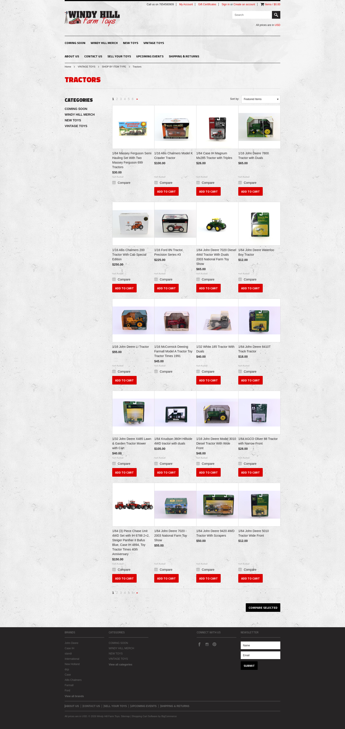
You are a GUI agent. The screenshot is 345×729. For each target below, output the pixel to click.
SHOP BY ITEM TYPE (114, 66)
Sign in (226, 4)
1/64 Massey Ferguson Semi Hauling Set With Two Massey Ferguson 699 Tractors (131, 160)
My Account (186, 4)
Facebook (199, 644)
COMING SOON (75, 42)
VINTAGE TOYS (153, 42)
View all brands (74, 696)
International (72, 658)
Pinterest (214, 644)
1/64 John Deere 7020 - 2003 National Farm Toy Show (170, 535)
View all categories (120, 664)
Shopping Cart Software (145, 716)
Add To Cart (166, 191)
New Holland (72, 664)
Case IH (69, 648)
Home (68, 66)
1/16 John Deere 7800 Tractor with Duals (253, 155)
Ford (67, 690)
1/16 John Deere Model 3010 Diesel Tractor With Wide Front (216, 443)
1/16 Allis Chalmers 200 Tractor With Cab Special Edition (129, 254)
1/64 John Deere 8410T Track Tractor (254, 349)
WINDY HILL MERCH (104, 42)
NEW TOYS (130, 42)
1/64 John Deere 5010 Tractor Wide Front (253, 533)
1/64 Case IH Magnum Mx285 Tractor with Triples (214, 155)
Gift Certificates (207, 4)
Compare (124, 182)
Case (68, 674)
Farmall (69, 685)
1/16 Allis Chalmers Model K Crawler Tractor (173, 155)
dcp (67, 669)
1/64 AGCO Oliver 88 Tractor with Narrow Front (258, 441)
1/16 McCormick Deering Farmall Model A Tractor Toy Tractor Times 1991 (173, 351)
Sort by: (234, 98)
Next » (137, 100)
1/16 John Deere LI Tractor (130, 346)
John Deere (71, 643)
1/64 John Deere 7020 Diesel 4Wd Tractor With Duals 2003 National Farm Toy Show (216, 257)
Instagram (206, 644)
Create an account (244, 4)
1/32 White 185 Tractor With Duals (215, 349)
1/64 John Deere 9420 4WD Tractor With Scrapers (215, 533)
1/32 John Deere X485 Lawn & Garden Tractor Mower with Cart (131, 443)
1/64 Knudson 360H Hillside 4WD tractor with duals (173, 441)
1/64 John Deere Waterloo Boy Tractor (256, 252)
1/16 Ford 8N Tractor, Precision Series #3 (168, 252)
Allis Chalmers (73, 680)
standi (68, 653)
